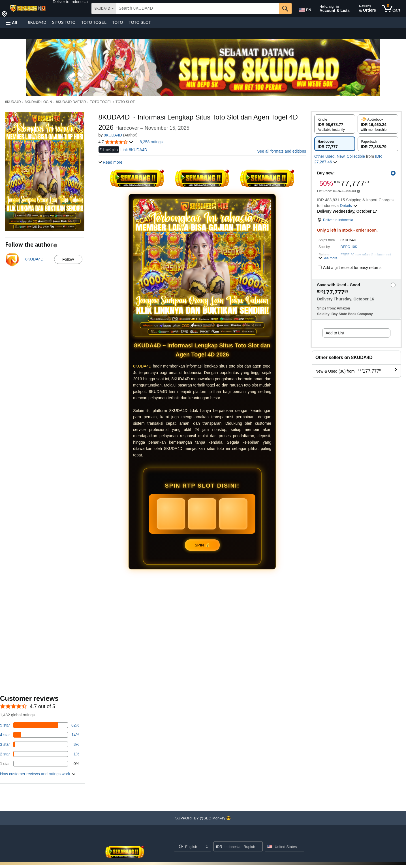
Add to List (335, 333)
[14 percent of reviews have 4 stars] (39, 735)
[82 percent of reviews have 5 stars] (39, 725)
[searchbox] (197, 8)
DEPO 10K (349, 247)
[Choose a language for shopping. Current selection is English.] (189, 846)
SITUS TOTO (63, 22)
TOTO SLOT (140, 22)
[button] (70, 1)
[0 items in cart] (391, 8)
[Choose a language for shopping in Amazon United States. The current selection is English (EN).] (304, 9)
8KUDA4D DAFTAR (71, 102)
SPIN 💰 (202, 545)
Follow (68, 259)
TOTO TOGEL (93, 22)
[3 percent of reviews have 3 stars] (39, 744)
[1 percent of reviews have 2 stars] (39, 754)
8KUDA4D (37, 22)
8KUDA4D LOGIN (38, 102)
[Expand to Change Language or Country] (206, 847)
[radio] (335, 124)
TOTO (117, 22)
